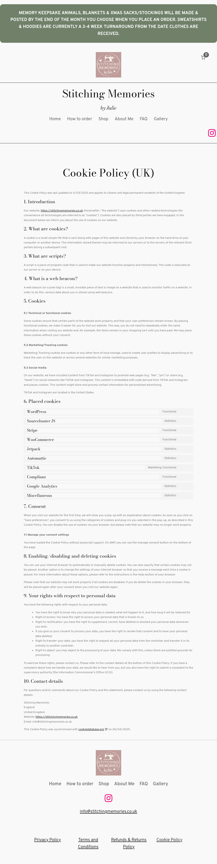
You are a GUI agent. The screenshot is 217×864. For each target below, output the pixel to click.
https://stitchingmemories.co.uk (62, 211)
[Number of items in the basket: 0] (203, 57)
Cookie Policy (169, 840)
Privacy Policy (47, 840)
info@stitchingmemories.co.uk (108, 811)
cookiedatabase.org (91, 729)
